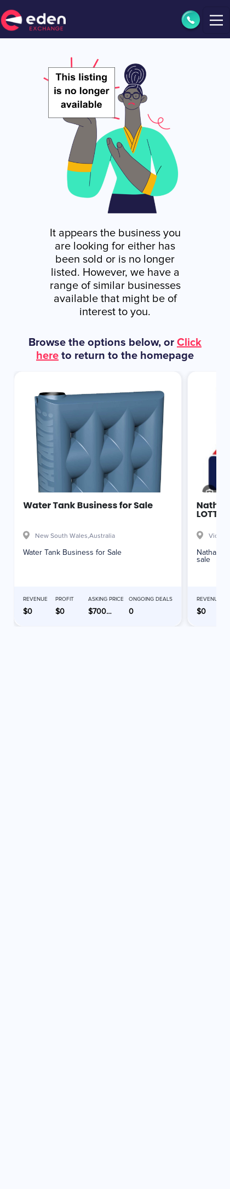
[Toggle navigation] (216, 20)
